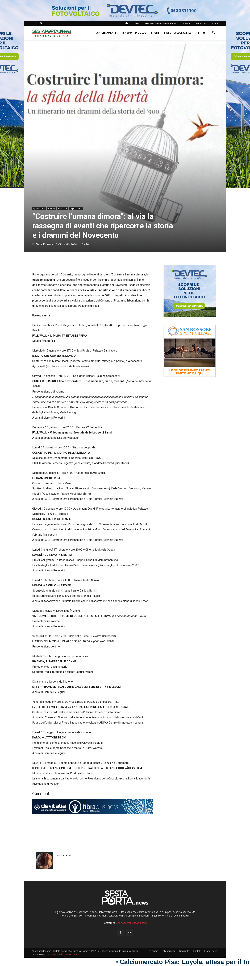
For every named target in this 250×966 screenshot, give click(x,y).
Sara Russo (43, 244)
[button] (213, 33)
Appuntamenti (106, 32)
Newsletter (184, 951)
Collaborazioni (200, 23)
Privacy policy (211, 951)
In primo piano (76, 208)
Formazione (62, 208)
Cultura (51, 208)
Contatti (214, 23)
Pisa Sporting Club (133, 32)
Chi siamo (185, 23)
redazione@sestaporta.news (131, 922)
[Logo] (51, 32)
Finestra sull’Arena (177, 32)
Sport (155, 32)
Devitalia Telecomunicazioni (63, 954)
